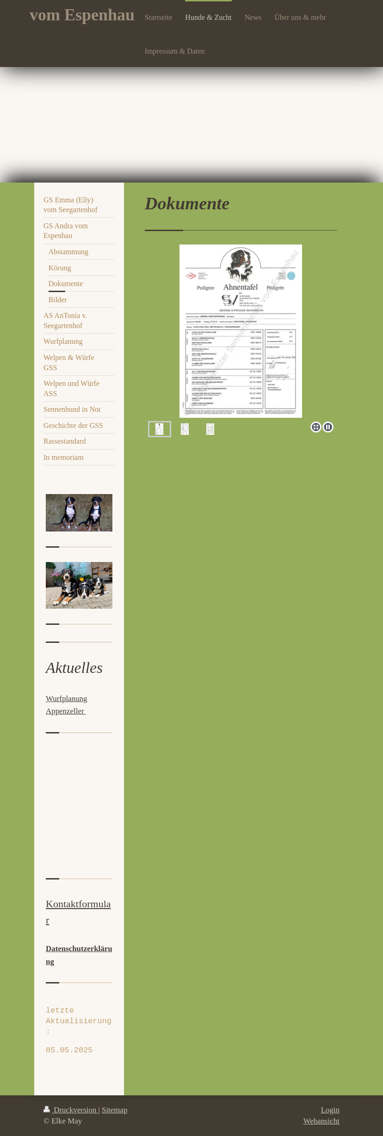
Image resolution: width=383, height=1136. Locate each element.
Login (330, 1109)
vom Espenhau (82, 15)
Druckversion (70, 1109)
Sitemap (114, 1109)
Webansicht (321, 1121)
